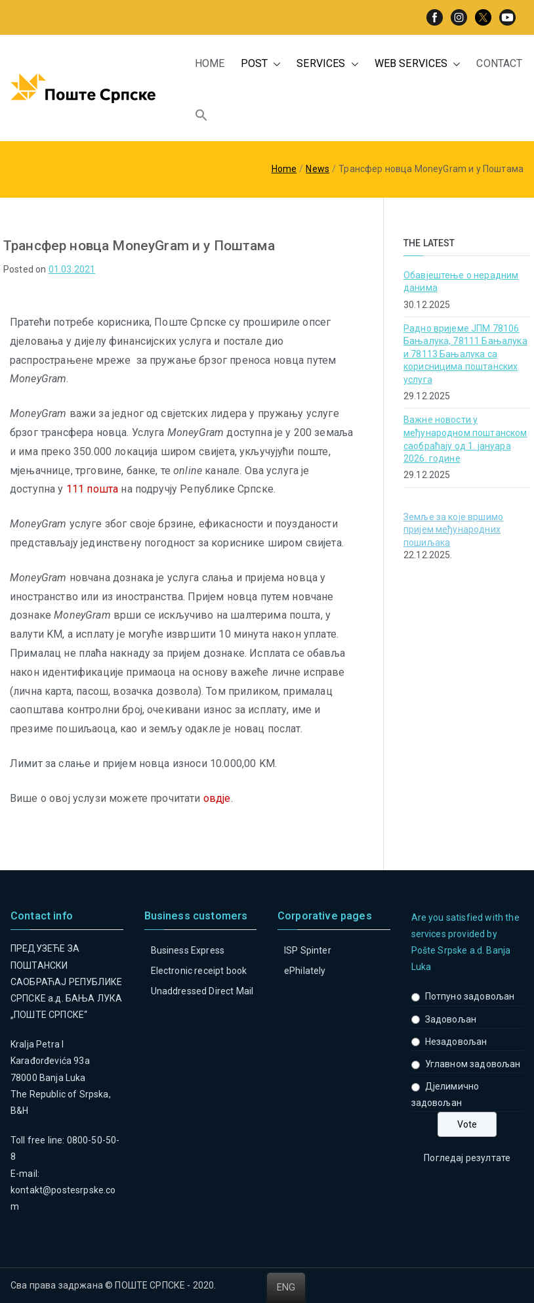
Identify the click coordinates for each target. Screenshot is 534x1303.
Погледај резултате (467, 1158)
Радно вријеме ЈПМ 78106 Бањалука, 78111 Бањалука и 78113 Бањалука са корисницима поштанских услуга (465, 354)
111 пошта (92, 489)
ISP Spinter (307, 950)
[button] (274, 64)
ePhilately (305, 970)
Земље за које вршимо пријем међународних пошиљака (453, 530)
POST (261, 64)
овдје (217, 798)
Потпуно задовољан (470, 996)
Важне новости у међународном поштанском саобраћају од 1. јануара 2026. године (465, 439)
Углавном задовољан (473, 1064)
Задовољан (450, 1019)
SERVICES (327, 64)
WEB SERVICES (418, 64)
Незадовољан (456, 1041)
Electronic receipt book (199, 970)
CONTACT (499, 63)
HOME (210, 63)
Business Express (188, 950)
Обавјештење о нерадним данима (461, 282)
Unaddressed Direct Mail (202, 991)
